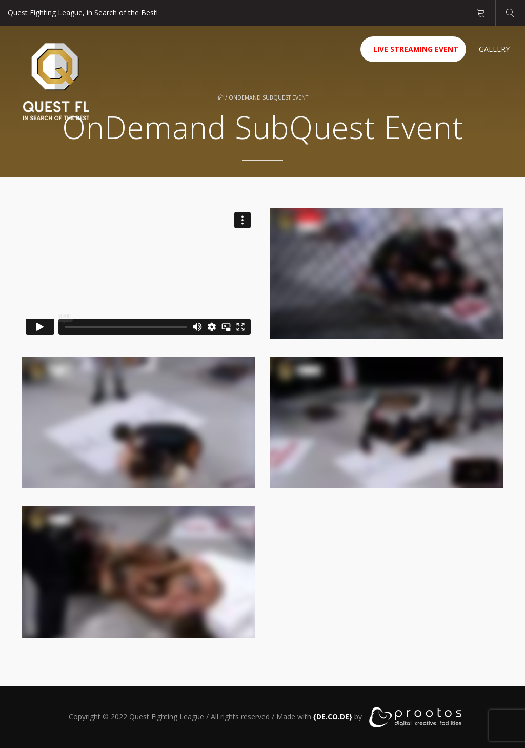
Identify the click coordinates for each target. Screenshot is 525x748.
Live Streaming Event (415, 49)
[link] (332, 716)
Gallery (494, 49)
